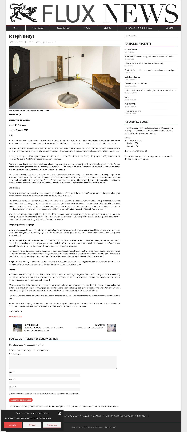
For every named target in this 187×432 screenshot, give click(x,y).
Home (16, 28)
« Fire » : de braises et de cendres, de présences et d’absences (151, 90)
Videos (107, 28)
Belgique (42, 42)
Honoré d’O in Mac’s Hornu (136, 84)
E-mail (12, 379)
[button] (60, 413)
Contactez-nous (131, 156)
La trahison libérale (132, 77)
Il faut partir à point (133, 111)
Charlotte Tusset (110, 427)
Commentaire (15, 354)
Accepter (12, 425)
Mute (127, 97)
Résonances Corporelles (138, 28)
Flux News (37, 28)
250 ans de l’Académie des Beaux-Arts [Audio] (144, 63)
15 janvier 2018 (17, 42)
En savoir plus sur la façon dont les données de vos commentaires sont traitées (85, 406)
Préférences (52, 425)
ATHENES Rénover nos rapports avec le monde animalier (149, 57)
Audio (87, 28)
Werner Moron (131, 50)
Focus (48, 42)
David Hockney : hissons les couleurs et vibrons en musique (150, 70)
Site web (12, 387)
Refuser (32, 425)
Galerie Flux (63, 28)
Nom (11, 372)
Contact (170, 28)
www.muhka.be (15, 317)
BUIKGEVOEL (130, 104)
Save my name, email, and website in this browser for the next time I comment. (45, 394)
